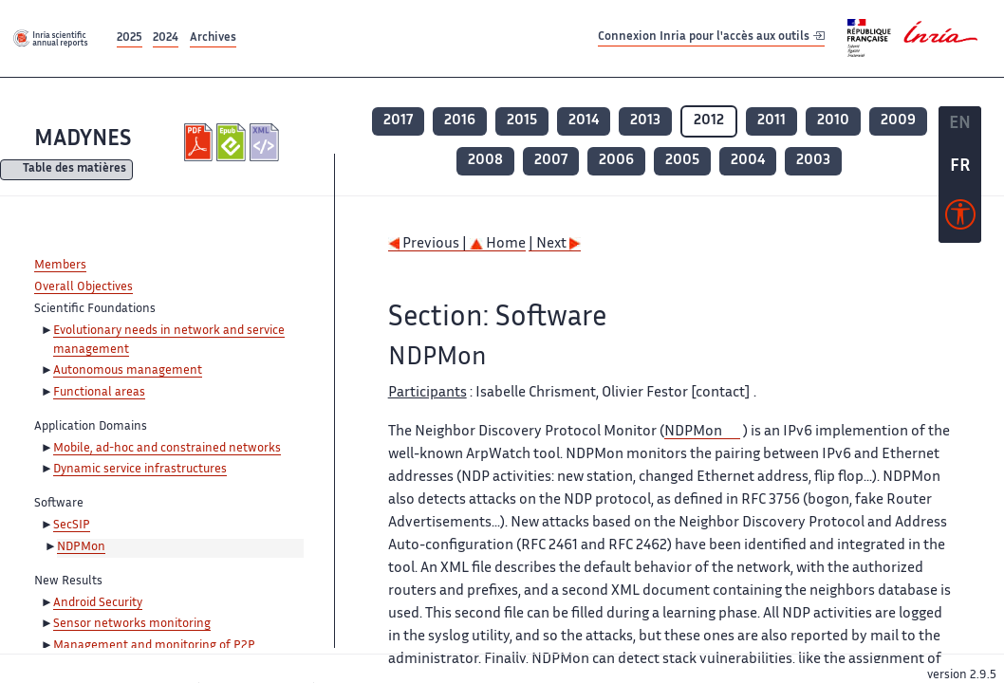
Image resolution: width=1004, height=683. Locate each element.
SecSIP (71, 525)
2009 (898, 121)
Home (498, 244)
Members (60, 265)
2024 (165, 38)
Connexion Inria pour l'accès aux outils (711, 37)
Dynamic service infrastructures (140, 469)
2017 (398, 121)
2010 (833, 121)
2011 (771, 121)
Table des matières (74, 170)
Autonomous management (127, 371)
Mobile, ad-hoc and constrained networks (167, 448)
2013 (645, 121)
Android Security (97, 603)
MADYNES (82, 140)
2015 (522, 121)
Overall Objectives (83, 287)
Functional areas (99, 392)
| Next (555, 244)
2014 (583, 121)
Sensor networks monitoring (132, 624)
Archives (213, 38)
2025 (129, 38)
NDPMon (81, 547)
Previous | (429, 244)
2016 (459, 121)
